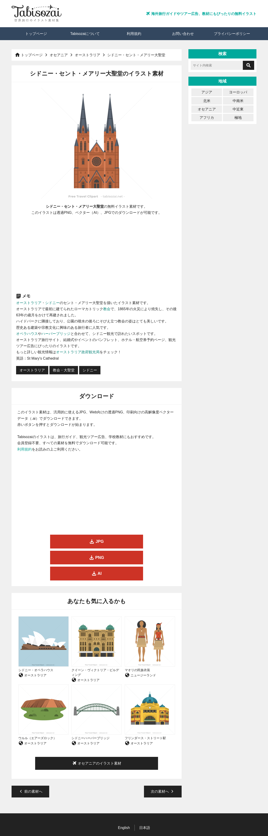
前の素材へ (30, 759)
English (124, 795)
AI (151, 541)
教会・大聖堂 (64, 370)
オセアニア (59, 55)
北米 (206, 101)
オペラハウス (27, 334)
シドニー (52, 303)
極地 (238, 117)
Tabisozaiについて (85, 34)
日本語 (144, 795)
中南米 (238, 101)
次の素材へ (163, 759)
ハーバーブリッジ (56, 334)
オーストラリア (87, 55)
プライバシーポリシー (232, 34)
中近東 (238, 109)
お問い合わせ (183, 34)
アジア (206, 92)
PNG (96, 541)
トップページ (36, 34)
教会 (106, 309)
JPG (42, 541)
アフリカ (207, 117)
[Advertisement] (96, 254)
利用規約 (134, 34)
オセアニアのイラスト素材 (96, 731)
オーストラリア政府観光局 (78, 352)
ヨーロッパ (238, 92)
